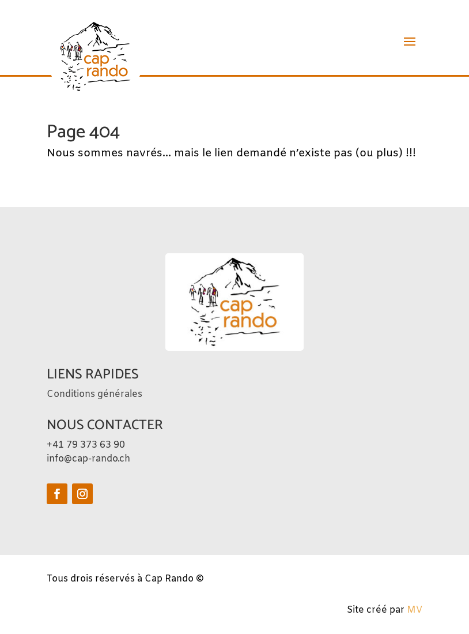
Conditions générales (94, 394)
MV (414, 610)
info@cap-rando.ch (88, 459)
